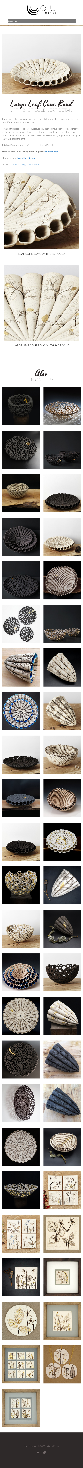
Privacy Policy (52, 1446)
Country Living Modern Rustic (26, 164)
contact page (51, 151)
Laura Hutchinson (26, 158)
